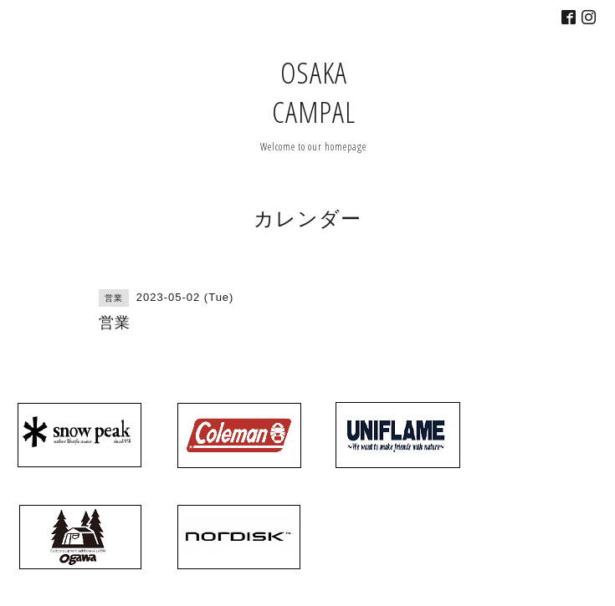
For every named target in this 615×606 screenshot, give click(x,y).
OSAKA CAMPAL (314, 92)
